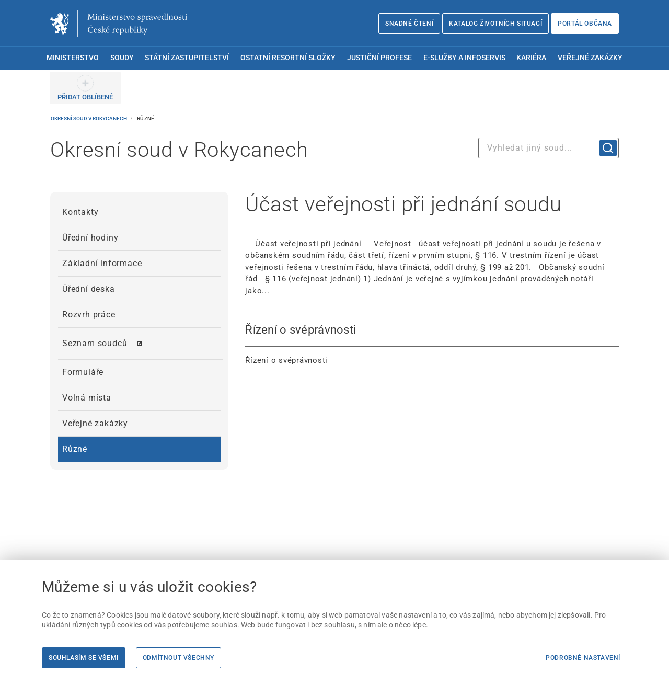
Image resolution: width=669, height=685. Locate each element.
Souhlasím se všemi (84, 657)
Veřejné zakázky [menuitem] (590, 57)
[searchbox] (548, 148)
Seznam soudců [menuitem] (94, 343)
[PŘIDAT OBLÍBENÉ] (85, 88)
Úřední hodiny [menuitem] (90, 238)
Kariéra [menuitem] (531, 57)
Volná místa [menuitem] (86, 398)
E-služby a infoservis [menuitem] (464, 57)
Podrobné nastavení (583, 657)
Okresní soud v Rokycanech (89, 118)
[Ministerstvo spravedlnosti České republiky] (118, 23)
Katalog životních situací (495, 23)
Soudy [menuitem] (122, 57)
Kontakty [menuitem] (80, 212)
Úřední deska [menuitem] (88, 289)
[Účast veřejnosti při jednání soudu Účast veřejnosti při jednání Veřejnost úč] (432, 244)
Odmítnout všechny (178, 657)
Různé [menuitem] (74, 449)
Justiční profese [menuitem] (379, 57)
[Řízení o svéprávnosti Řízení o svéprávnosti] (432, 344)
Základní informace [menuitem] (102, 263)
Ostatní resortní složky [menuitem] (288, 57)
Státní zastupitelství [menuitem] (187, 57)
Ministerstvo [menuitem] (73, 57)
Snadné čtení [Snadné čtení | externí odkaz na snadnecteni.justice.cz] (409, 23)
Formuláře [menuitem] (82, 372)
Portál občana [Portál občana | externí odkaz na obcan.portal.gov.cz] (585, 23)
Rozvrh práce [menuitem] (89, 314)
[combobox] (548, 148)
